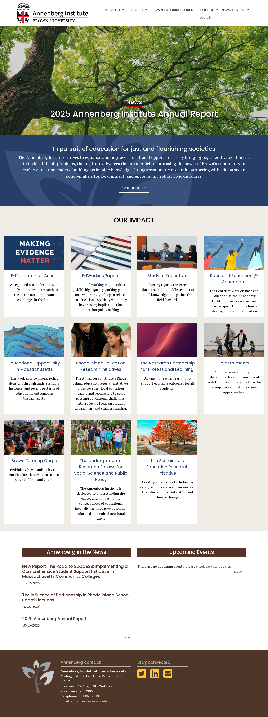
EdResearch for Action (34, 276)
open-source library (234, 372)
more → (125, 637)
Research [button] (136, 10)
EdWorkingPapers (101, 276)
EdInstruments (233, 363)
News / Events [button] (234, 10)
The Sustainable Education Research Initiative (167, 467)
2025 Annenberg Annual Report (54, 618)
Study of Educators (167, 276)
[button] (20, 80)
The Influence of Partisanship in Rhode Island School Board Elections (76, 597)
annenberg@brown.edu (89, 701)
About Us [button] (113, 10)
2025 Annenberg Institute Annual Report (134, 114)
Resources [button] (206, 10)
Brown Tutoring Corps (171, 10)
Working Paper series (107, 284)
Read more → (134, 187)
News (134, 102)
